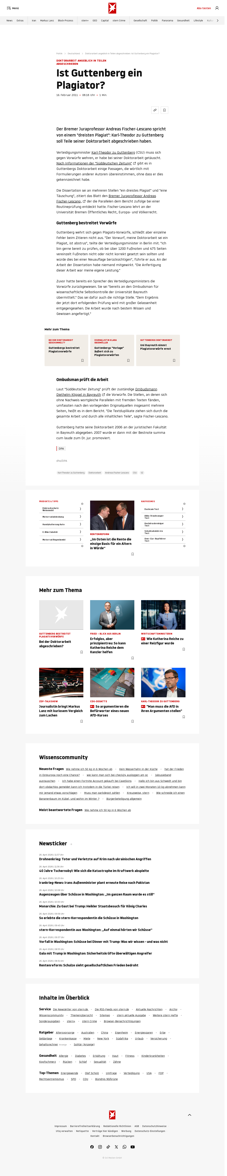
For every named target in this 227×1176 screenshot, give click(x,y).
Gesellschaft (140, 20)
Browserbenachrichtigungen (118, 1136)
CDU (85, 1079)
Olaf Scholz (92, 1073)
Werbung (126, 1131)
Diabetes (80, 1055)
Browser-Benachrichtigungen (122, 1021)
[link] (217, 8)
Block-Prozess (65, 20)
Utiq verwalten (64, 1131)
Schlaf (83, 1061)
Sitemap (105, 1015)
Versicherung (158, 1038)
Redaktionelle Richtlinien (117, 1126)
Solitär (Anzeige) (84, 1044)
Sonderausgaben (49, 1021)
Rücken (67, 1061)
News (9, 20)
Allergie (63, 1055)
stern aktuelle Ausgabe (131, 1015)
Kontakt (94, 1136)
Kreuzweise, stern (138, 792)
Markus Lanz (47, 20)
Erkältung (99, 1055)
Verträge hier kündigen (105, 1131)
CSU (135, 472)
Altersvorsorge (65, 1032)
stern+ (85, 20)
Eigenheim (121, 1032)
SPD (73, 1079)
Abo (204, 8)
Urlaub (139, 1038)
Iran (34, 20)
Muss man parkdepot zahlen (102, 792)
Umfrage (111, 1073)
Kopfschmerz (47, 1061)
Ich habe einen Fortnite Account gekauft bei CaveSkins (97, 781)
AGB (137, 1126)
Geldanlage (45, 1038)
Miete (87, 1038)
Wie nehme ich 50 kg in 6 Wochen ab (89, 769)
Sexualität (100, 1061)
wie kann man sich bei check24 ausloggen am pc (117, 775)
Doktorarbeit (95, 472)
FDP (161, 1073)
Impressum (61, 1126)
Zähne (117, 1061)
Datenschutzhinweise (154, 1126)
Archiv (173, 1009)
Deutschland (74, 53)
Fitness (130, 1055)
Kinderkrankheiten (153, 1055)
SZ (142, 472)
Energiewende (69, 1073)
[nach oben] (189, 1115)
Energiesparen (144, 1032)
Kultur (210, 20)
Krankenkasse (68, 1038)
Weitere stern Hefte (165, 1015)
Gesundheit (183, 20)
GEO (95, 20)
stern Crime (119, 20)
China (104, 1032)
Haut (115, 1055)
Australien (87, 1032)
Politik (154, 20)
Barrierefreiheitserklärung (85, 1126)
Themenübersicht (81, 1015)
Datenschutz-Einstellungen (150, 1131)
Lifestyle (198, 20)
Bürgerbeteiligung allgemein (124, 798)
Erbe (163, 1032)
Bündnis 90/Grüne (106, 1079)
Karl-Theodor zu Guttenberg (113, 152)
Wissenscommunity (51, 1015)
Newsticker (53, 843)
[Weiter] (217, 20)
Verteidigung (132, 1073)
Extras (20, 20)
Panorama (167, 20)
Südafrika (122, 1038)
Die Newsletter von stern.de (71, 1009)
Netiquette (82, 1131)
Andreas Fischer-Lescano (117, 472)
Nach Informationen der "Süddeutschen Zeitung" (94, 163)
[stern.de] (112, 8)
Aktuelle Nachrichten (149, 1009)
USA (149, 1073)
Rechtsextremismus (51, 1079)
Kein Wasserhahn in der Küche (138, 769)
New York (103, 1038)
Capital (105, 20)
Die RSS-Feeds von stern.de (112, 1009)
